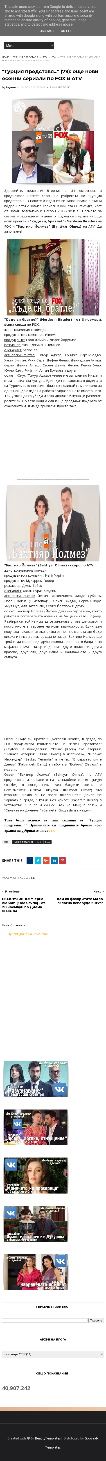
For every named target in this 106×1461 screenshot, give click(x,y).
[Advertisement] (53, 995)
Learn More (46, 31)
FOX (54, 57)
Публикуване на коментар (28, 934)
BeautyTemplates (48, 1438)
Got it (66, 31)
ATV (45, 57)
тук (51, 830)
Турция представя (25, 57)
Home (5, 57)
